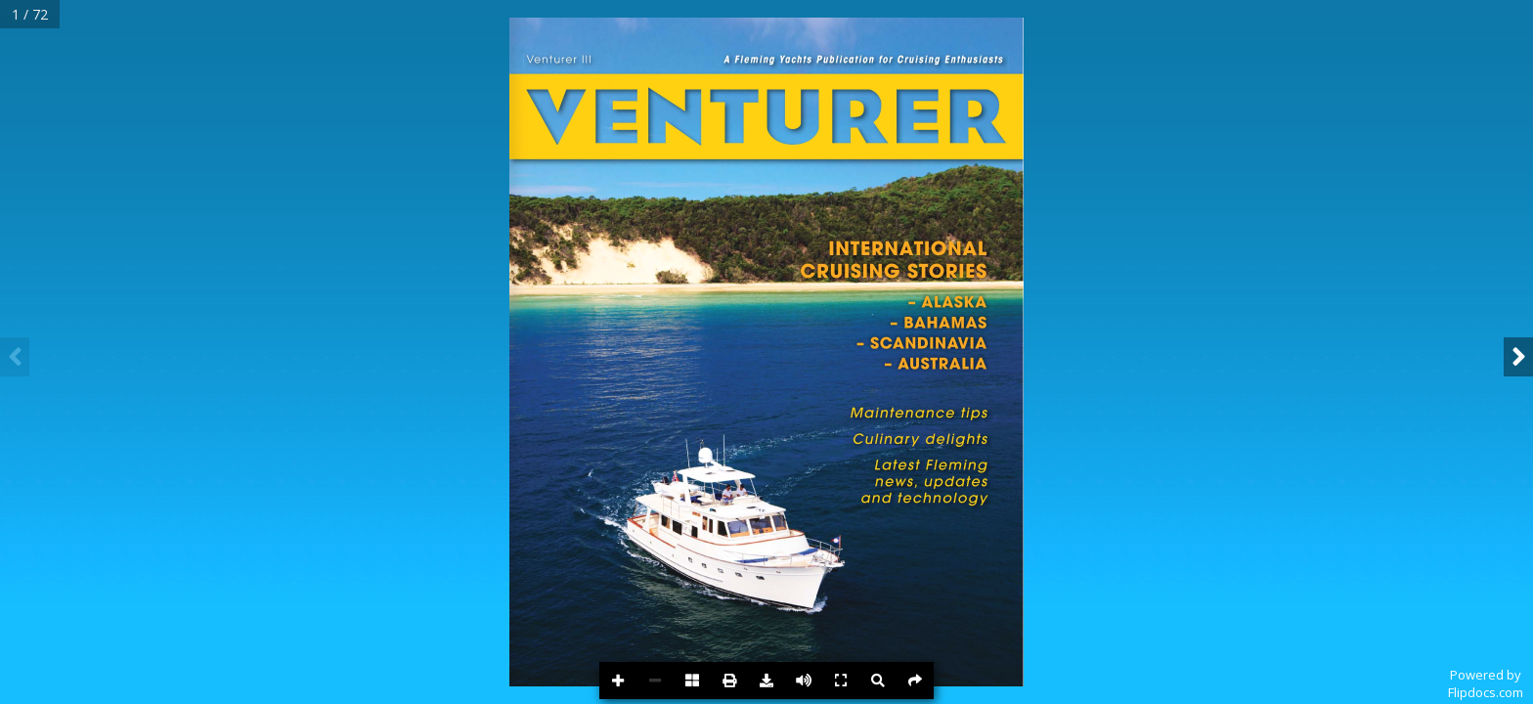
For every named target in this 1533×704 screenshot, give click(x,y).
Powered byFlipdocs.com (1485, 683)
